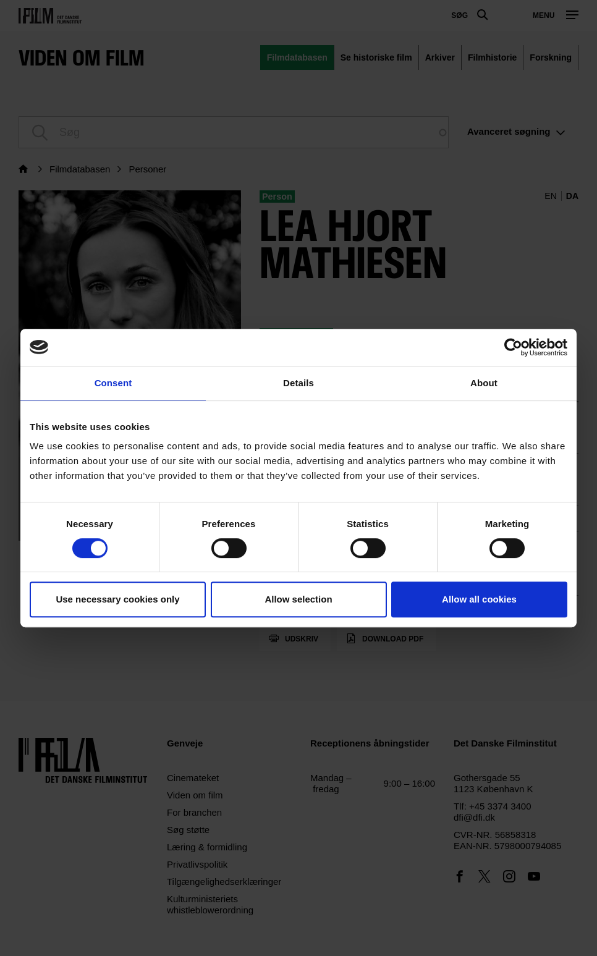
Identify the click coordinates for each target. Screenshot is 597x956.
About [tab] (484, 383)
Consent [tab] (113, 383)
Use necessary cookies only (117, 599)
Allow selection (298, 599)
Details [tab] (298, 383)
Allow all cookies (479, 599)
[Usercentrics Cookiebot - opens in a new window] (513, 347)
